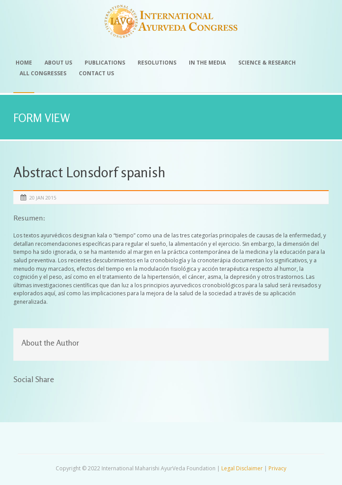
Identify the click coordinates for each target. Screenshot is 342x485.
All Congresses (43, 73)
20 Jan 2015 (42, 197)
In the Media (207, 62)
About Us (58, 62)
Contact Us (96, 73)
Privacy (277, 468)
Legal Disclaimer (242, 468)
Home (24, 62)
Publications (105, 62)
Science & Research (267, 62)
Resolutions (157, 62)
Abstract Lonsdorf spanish (89, 172)
